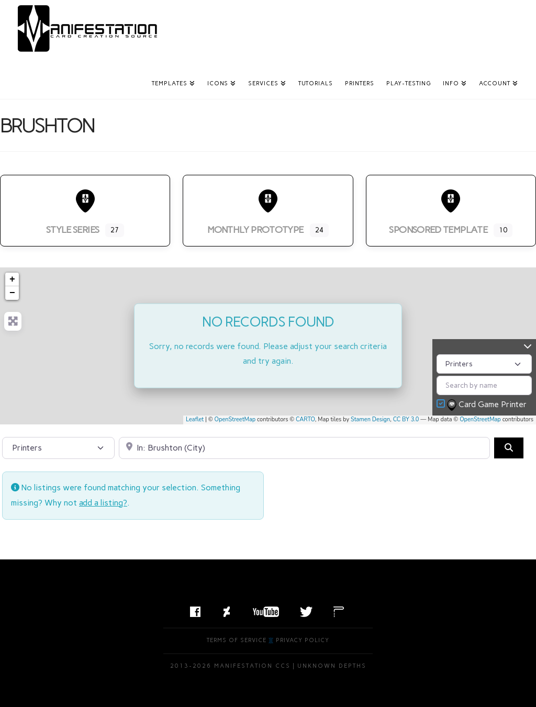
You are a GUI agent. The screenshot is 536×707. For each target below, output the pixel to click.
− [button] (12, 293)
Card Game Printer (488, 405)
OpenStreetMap (235, 419)
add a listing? (103, 503)
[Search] (508, 447)
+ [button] (12, 279)
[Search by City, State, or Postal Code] (304, 448)
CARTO (305, 419)
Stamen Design (370, 419)
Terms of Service (236, 640)
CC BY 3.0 (406, 419)
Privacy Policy (302, 640)
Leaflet (195, 419)
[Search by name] (484, 385)
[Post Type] (484, 364)
